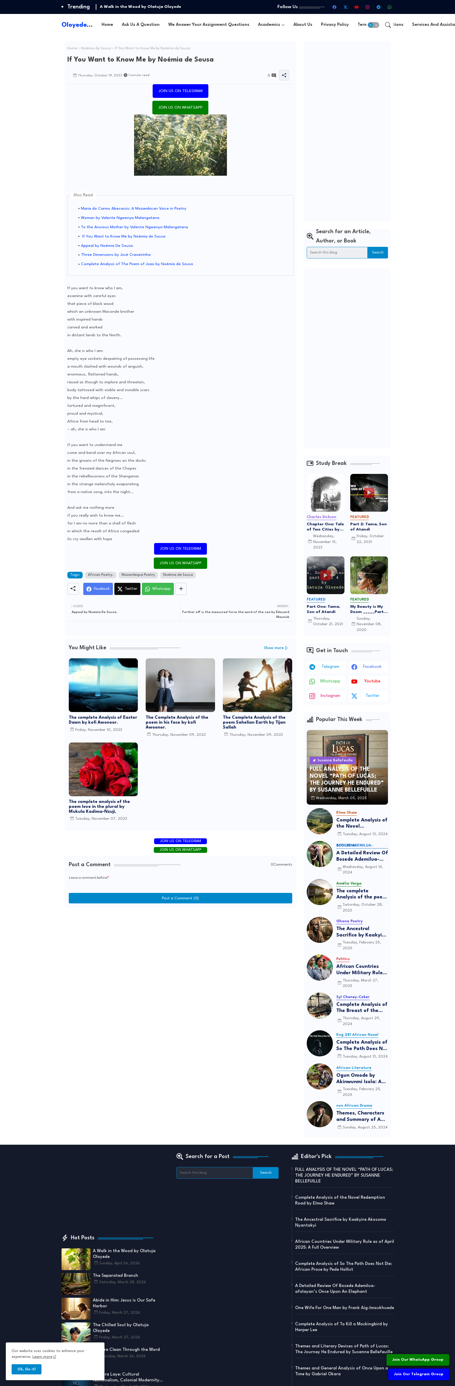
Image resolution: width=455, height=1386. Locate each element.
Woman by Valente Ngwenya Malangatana (120, 218)
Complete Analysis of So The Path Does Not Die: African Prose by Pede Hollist (362, 1046)
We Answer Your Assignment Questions (208, 25)
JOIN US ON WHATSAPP (180, 107)
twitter (372, 696)
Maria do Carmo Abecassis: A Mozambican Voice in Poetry (133, 208)
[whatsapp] (390, 7)
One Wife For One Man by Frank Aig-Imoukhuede (344, 1308)
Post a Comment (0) (180, 898)
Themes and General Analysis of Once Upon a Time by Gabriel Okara (341, 1371)
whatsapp (330, 681)
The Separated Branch (115, 1276)
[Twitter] (127, 589)
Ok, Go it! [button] (26, 1369)
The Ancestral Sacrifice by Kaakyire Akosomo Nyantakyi (361, 932)
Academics (269, 25)
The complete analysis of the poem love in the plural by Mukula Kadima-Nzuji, (99, 807)
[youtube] (357, 7)
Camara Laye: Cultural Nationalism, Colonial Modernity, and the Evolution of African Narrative (127, 1377)
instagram (330, 696)
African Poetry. (100, 575)
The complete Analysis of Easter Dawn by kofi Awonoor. (103, 720)
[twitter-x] (346, 7)
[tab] (107, 25)
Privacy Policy (335, 25)
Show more (274, 648)
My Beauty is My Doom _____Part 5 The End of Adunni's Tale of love (368, 609)
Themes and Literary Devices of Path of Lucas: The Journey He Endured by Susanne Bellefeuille (344, 1349)
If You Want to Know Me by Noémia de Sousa (123, 236)
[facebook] (335, 7)
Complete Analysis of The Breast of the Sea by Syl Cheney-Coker (361, 1008)
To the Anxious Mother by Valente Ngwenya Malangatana (134, 227)
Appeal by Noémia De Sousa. (107, 246)
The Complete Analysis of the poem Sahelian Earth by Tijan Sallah (254, 723)
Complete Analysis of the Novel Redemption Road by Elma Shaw (361, 824)
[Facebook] (98, 589)
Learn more (42, 1357)
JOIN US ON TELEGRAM (180, 91)
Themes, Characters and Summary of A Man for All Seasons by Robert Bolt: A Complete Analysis (360, 1117)
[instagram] (368, 7)
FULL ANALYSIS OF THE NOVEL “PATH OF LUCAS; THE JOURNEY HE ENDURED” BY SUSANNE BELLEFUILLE (344, 1176)
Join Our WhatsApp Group (417, 1360)
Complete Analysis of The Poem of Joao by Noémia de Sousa (137, 264)
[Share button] (181, 589)
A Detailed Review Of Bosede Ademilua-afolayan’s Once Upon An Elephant (362, 856)
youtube (372, 681)
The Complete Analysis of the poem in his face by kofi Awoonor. (177, 723)
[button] (373, 25)
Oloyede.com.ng (86, 25)
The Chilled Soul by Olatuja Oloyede (121, 1328)
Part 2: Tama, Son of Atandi (368, 526)
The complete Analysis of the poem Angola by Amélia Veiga (361, 894)
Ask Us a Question (141, 25)
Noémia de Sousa (96, 48)
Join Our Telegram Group (418, 1374)
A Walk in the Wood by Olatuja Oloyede (140, 7)
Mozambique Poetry (138, 575)
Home (107, 25)
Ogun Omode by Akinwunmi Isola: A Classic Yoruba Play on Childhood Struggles (359, 1079)
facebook (372, 667)
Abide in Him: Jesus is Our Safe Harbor (124, 1303)
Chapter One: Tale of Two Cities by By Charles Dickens (325, 527)
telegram (330, 667)
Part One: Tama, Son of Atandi (323, 609)
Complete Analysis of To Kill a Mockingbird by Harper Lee (341, 1327)
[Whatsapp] (158, 589)
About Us (302, 25)
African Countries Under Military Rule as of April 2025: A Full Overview (359, 970)
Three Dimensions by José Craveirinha (116, 255)
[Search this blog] (337, 252)
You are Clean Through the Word (126, 1350)
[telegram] (379, 7)
